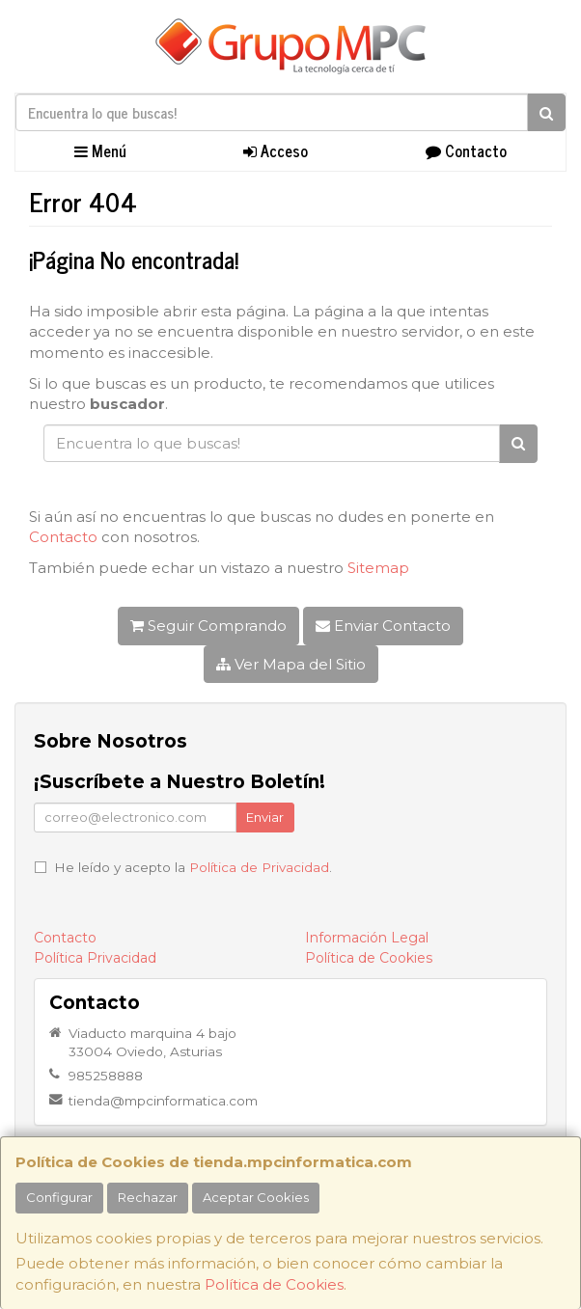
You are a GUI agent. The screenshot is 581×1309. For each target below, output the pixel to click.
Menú (100, 150)
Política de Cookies (274, 1284)
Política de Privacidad (259, 867)
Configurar (59, 1197)
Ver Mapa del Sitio (291, 664)
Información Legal (367, 937)
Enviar (265, 817)
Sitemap (378, 568)
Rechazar (148, 1197)
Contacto (466, 150)
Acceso (275, 150)
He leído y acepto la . (193, 867)
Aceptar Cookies (256, 1197)
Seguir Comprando (208, 625)
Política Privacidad (95, 958)
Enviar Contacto (383, 625)
